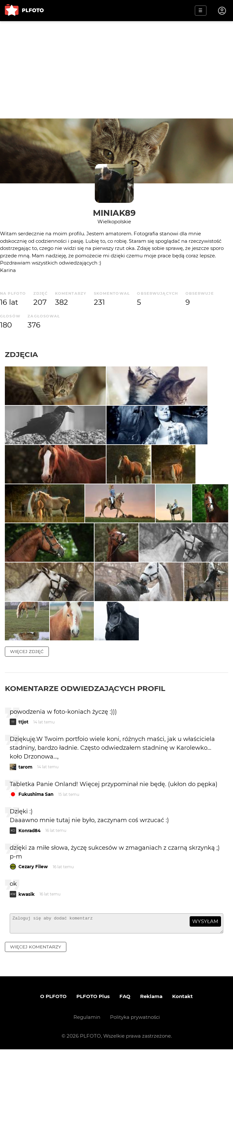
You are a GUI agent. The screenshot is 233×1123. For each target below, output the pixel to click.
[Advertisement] (116, 69)
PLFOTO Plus (93, 1070)
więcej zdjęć (27, 722)
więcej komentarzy (35, 1020)
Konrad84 (29, 901)
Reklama (151, 1070)
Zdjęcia (21, 354)
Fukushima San (35, 865)
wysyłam (205, 992)
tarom (25, 837)
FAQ (124, 1070)
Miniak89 (114, 213)
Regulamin (86, 1091)
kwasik (26, 965)
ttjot (23, 792)
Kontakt (182, 1070)
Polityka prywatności (135, 1091)
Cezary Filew (33, 937)
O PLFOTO (53, 1070)
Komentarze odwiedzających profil (85, 759)
